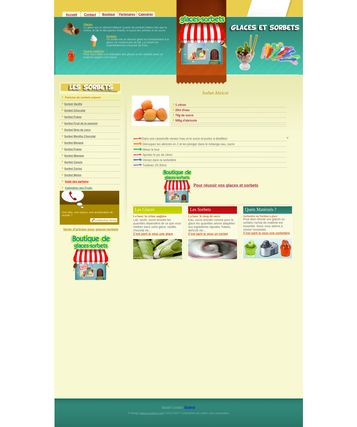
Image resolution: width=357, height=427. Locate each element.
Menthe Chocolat (84, 136)
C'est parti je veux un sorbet (208, 234)
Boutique (108, 14)
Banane (78, 142)
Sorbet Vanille (73, 103)
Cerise (77, 168)
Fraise (77, 116)
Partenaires (127, 14)
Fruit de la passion (85, 123)
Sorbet (68, 110)
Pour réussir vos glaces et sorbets (225, 185)
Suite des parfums (77, 181)
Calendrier (145, 14)
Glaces (88, 24)
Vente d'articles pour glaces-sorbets (91, 229)
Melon (77, 174)
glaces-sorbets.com (151, 413)
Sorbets (111, 36)
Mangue (78, 155)
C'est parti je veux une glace (153, 234)
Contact (90, 14)
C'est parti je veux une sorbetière (266, 233)
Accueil (71, 14)
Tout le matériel (93, 51)
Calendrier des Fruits (78, 187)
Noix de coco (82, 129)
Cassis (78, 162)
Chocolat (79, 110)
